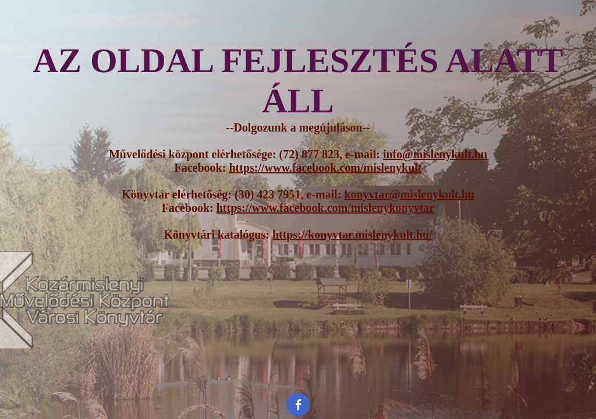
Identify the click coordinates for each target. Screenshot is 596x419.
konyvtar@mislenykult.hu (409, 194)
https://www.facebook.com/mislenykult (325, 167)
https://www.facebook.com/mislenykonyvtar (325, 207)
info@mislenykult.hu (435, 154)
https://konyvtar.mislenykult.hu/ (352, 234)
